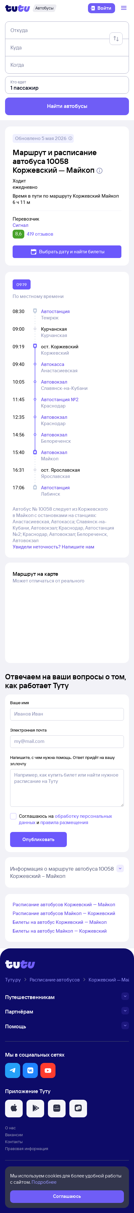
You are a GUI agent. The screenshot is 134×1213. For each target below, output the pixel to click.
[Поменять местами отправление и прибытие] (116, 38)
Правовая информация (26, 1148)
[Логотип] (17, 8)
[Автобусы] (44, 8)
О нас (10, 1127)
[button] (12, 1070)
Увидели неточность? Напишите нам (53, 547)
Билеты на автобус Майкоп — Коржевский (60, 931)
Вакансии (14, 1134)
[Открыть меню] (124, 8)
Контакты (14, 1141)
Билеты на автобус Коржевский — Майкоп (60, 922)
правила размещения (64, 822)
